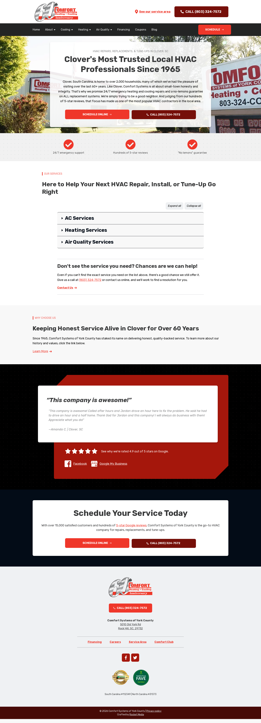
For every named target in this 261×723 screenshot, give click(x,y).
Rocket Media (137, 718)
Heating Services (86, 231)
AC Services (79, 219)
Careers (115, 646)
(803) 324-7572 (90, 281)
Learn (42, 352)
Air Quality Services (89, 243)
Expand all (174, 206)
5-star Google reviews (131, 526)
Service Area (137, 646)
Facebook (80, 464)
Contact (67, 288)
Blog (154, 29)
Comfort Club (163, 646)
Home (36, 29)
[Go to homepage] (56, 12)
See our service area (152, 12)
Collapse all (194, 206)
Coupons (140, 29)
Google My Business (113, 464)
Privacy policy (153, 715)
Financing (123, 29)
